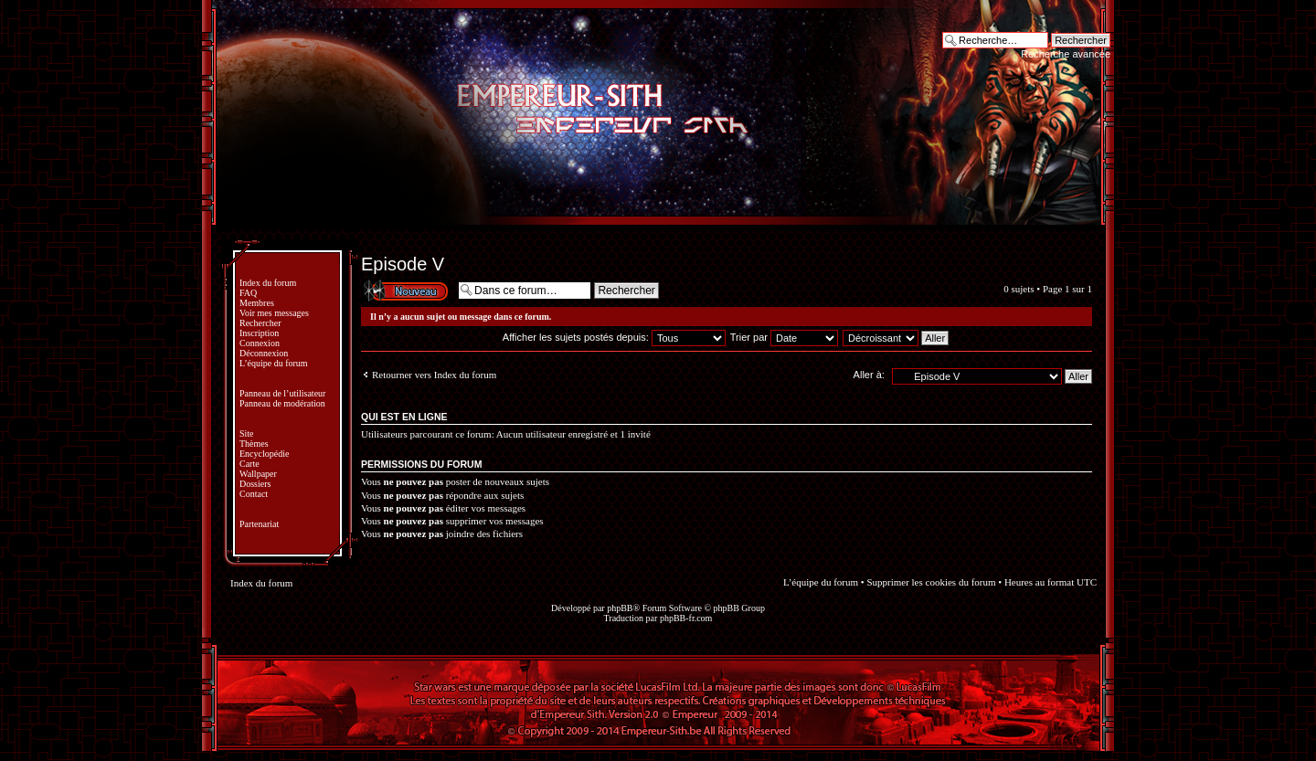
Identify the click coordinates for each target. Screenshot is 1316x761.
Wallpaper (258, 474)
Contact (253, 494)
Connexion (259, 343)
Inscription (259, 333)
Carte (249, 464)
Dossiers (255, 484)
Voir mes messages (274, 313)
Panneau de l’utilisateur (282, 393)
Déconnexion (263, 353)
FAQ (248, 293)
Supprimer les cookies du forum (930, 581)
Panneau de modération (282, 403)
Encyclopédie (264, 454)
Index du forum (267, 283)
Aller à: (869, 374)
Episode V (402, 264)
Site (246, 433)
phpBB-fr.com (686, 618)
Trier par (784, 337)
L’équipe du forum (273, 363)
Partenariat (259, 524)
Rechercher (260, 323)
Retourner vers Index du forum (434, 374)
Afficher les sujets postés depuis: (614, 337)
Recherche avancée (1065, 53)
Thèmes (254, 444)
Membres (256, 303)
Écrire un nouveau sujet (405, 290)
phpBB (619, 608)
